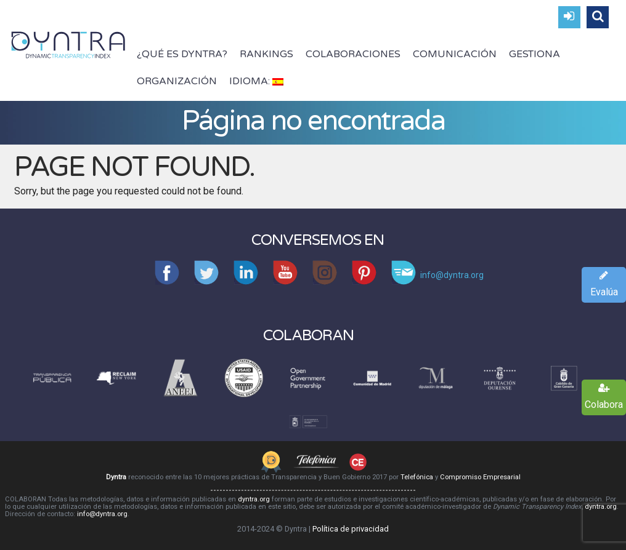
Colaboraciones (353, 54)
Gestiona (534, 54)
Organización (177, 81)
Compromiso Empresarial (480, 477)
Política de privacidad (350, 528)
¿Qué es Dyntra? (182, 54)
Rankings (266, 54)
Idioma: (256, 81)
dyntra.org (254, 499)
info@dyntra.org (102, 514)
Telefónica (416, 477)
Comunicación (455, 54)
